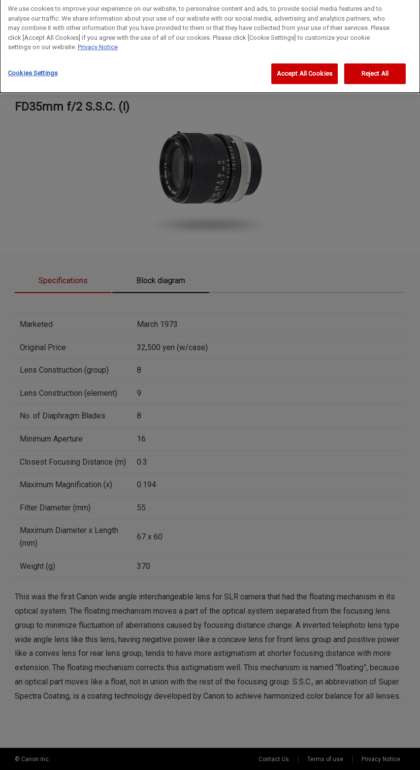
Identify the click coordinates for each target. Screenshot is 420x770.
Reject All (374, 68)
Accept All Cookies (304, 68)
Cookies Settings (33, 68)
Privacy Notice (98, 42)
